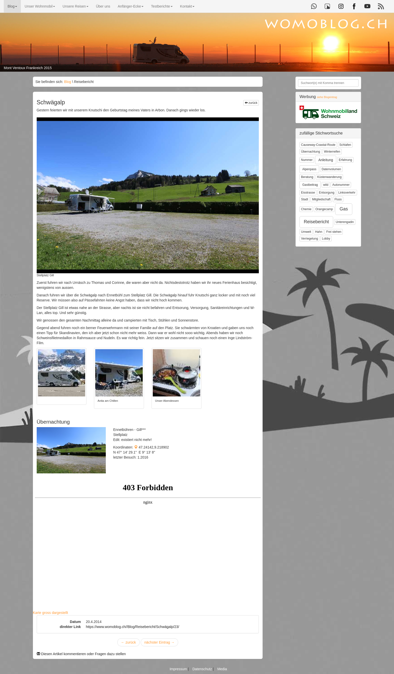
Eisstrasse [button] (308, 192)
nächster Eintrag (159, 642)
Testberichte (161, 6)
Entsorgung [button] (326, 192)
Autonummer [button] (341, 185)
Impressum (179, 669)
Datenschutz (202, 669)
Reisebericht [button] (316, 221)
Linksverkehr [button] (347, 192)
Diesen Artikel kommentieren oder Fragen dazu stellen (81, 654)
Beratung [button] (307, 177)
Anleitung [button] (325, 160)
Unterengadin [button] (345, 222)
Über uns (103, 6)
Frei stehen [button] (333, 232)
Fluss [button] (338, 199)
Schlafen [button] (345, 145)
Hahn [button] (318, 232)
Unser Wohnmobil (40, 6)
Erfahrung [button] (345, 160)
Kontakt (187, 6)
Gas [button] (343, 208)
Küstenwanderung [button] (329, 177)
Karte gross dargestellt (50, 613)
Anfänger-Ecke (130, 6)
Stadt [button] (304, 199)
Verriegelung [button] (309, 238)
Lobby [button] (326, 238)
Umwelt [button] (306, 232)
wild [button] (325, 185)
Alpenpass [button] (309, 169)
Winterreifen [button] (332, 151)
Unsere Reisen (75, 6)
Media (222, 669)
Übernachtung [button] (310, 151)
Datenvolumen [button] (331, 169)
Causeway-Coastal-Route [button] (318, 145)
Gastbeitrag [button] (310, 185)
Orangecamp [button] (324, 209)
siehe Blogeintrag (327, 97)
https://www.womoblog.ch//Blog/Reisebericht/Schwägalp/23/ (132, 627)
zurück (251, 103)
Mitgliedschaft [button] (321, 199)
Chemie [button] (306, 209)
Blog (12, 6)
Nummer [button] (307, 160)
